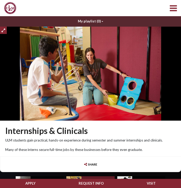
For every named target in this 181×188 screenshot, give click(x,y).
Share (92, 164)
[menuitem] (10, 8)
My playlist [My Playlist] (89, 21)
